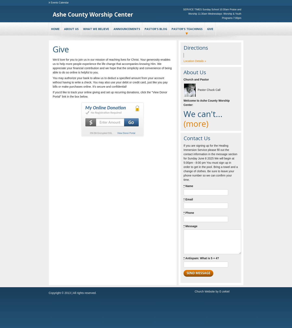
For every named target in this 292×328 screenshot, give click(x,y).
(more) (196, 123)
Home (55, 29)
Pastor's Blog (156, 29)
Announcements (127, 29)
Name (188, 186)
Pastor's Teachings (187, 29)
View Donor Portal (126, 133)
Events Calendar (60, 2)
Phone (189, 213)
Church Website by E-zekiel (212, 291)
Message (191, 226)
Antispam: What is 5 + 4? (201, 258)
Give (210, 29)
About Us (71, 29)
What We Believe (96, 29)
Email (188, 199)
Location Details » (195, 61)
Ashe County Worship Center (93, 14)
